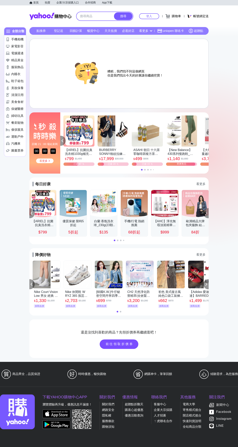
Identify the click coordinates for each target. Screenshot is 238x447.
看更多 (145, 30)
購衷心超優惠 (134, 409)
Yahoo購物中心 (50, 16)
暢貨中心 (93, 30)
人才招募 (160, 415)
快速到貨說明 (192, 421)
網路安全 (108, 409)
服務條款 (108, 421)
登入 (149, 16)
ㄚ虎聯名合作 (163, 421)
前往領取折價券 (119, 344)
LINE (220, 425)
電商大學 (189, 404)
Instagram (224, 418)
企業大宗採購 (163, 409)
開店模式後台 (192, 415)
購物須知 (108, 426)
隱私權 (106, 415)
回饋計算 (76, 30)
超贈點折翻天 (134, 404)
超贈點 (196, 31)
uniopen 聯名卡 (170, 31)
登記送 (58, 30)
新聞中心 (222, 404)
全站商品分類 (192, 426)
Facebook (223, 411)
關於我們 (108, 404)
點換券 (41, 30)
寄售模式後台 (192, 409)
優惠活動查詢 (134, 415)
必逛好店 (128, 30)
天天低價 (111, 30)
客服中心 (160, 404)
